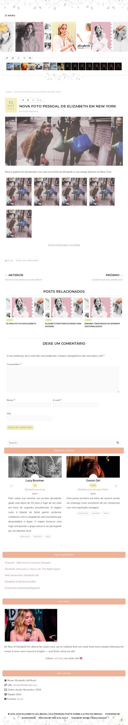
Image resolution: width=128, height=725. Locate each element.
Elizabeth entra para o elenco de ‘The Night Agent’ (32, 568)
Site (9, 413)
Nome (11, 400)
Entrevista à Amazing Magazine (22, 587)
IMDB (48, 536)
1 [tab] (63, 547)
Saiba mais (25, 536)
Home (9, 92)
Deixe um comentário (27, 260)
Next (116, 485)
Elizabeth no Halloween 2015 (96, 277)
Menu (11, 15)
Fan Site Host (60, 718)
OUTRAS (75, 245)
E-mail (57, 400)
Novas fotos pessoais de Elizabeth (37, 277)
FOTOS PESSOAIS (58, 245)
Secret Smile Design (94, 718)
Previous (11, 485)
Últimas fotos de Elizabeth (21, 323)
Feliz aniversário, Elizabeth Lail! (22, 575)
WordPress (28, 718)
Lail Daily (58, 658)
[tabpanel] (35, 497)
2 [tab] (68, 547)
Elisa (10, 260)
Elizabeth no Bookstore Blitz (20, 581)
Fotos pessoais (30, 111)
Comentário (14, 364)
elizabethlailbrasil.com (25, 684)
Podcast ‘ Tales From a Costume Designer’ (28, 562)
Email (20, 698)
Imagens (38, 536)
